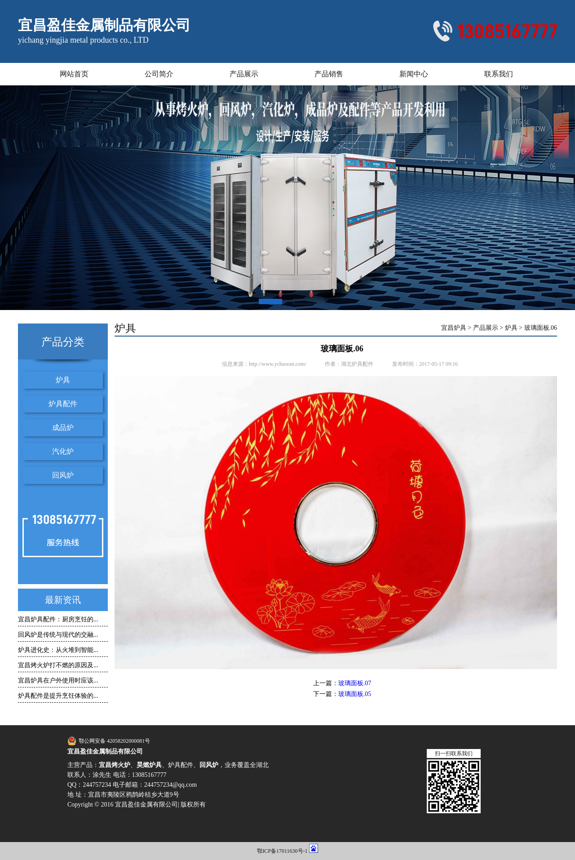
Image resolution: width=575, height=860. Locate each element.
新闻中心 (413, 74)
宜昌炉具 (453, 328)
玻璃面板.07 (355, 683)
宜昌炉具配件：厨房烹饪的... (58, 619)
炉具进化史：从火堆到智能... (58, 650)
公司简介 (159, 74)
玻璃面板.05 (355, 694)
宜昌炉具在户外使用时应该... (58, 680)
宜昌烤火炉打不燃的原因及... (58, 665)
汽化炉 (63, 451)
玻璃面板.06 (540, 328)
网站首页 (74, 74)
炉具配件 (63, 404)
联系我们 (498, 74)
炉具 (63, 380)
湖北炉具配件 (357, 364)
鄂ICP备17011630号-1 (282, 851)
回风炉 (63, 475)
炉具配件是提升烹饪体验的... (58, 695)
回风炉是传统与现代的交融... (58, 634)
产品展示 (244, 74)
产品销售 (328, 74)
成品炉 (63, 427)
